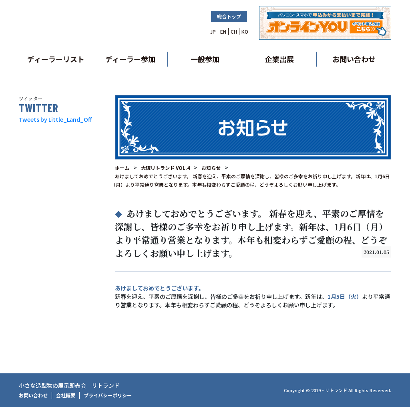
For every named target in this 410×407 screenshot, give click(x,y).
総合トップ (229, 16)
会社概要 (65, 395)
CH (234, 31)
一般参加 (205, 59)
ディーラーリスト (55, 59)
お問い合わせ (354, 59)
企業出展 (279, 59)
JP (213, 31)
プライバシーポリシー (108, 395)
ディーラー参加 (130, 59)
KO (244, 31)
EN (223, 31)
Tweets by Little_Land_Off (55, 119)
